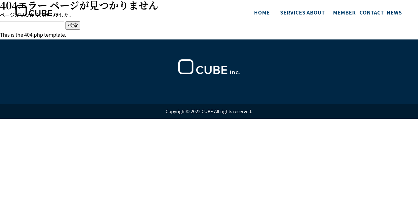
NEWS (394, 12)
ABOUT (315, 12)
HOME (262, 12)
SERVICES (291, 12)
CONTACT (370, 12)
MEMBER (344, 12)
